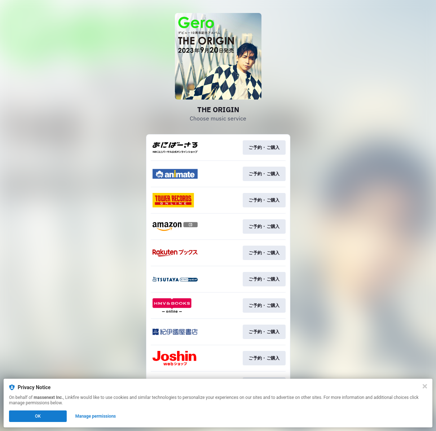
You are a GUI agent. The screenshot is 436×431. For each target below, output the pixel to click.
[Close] (425, 386)
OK (38, 416)
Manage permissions (95, 416)
